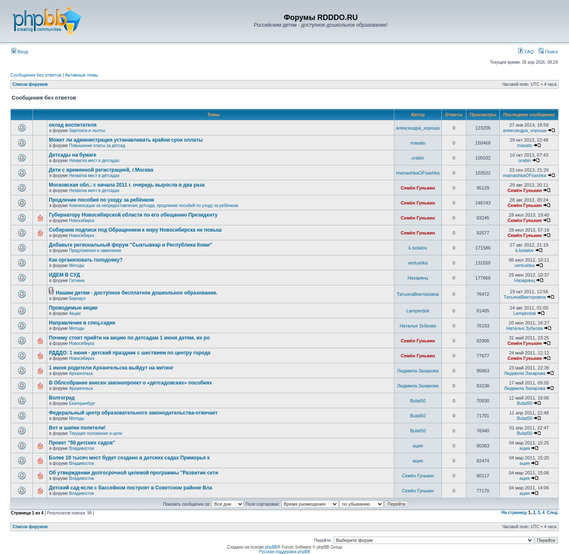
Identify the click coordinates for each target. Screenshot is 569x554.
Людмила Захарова (418, 370)
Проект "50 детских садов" (82, 443)
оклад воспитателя (72, 125)
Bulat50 (418, 400)
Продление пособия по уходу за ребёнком (101, 200)
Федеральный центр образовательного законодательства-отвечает (133, 413)
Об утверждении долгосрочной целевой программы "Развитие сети (133, 473)
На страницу (514, 512)
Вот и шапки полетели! (77, 428)
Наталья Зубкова (418, 325)
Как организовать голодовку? (86, 260)
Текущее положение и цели (95, 433)
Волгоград (62, 398)
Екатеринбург (82, 403)
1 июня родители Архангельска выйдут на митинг (111, 368)
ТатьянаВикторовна (418, 294)
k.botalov (418, 247)
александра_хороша (418, 127)
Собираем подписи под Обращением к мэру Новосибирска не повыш (135, 230)
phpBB (271, 547)
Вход (19, 51)
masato (417, 142)
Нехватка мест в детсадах (94, 160)
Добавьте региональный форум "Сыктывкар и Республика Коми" (130, 245)
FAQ (526, 51)
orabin (417, 157)
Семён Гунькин (418, 187)
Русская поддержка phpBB (284, 551)
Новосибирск (81, 220)
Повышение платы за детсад (97, 145)
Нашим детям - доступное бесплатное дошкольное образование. (137, 293)
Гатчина (77, 280)
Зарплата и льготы (87, 130)
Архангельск (81, 373)
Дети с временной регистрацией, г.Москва (101, 170)
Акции (75, 313)
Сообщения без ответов (35, 74)
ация (418, 445)
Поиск (548, 51)
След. (553, 512)
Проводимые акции (73, 308)
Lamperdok (417, 310)
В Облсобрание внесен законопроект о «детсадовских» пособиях (130, 383)
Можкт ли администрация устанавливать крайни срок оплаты (126, 140)
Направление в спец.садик (82, 323)
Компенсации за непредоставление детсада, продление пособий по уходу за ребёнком (153, 205)
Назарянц (418, 277)
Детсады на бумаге (72, 155)
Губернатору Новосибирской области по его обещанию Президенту (133, 215)
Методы (77, 265)
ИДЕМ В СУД (64, 275)
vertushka (418, 262)
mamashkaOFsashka (417, 172)
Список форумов (30, 84)
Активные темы (81, 74)
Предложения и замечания (95, 250)
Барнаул (77, 298)
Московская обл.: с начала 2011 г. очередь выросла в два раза (127, 185)
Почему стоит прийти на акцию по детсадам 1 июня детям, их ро (129, 338)
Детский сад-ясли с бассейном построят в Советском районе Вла (130, 488)
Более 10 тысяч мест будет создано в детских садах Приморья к (129, 458)
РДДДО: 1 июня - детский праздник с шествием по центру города (129, 353)
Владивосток (81, 448)
